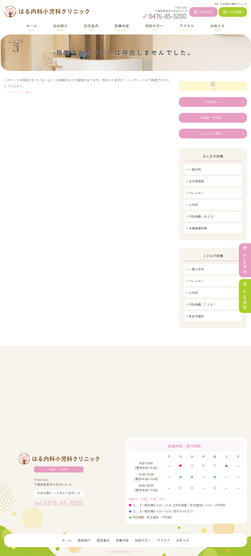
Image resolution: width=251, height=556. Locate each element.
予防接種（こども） (202, 304)
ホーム (31, 27)
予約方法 (211, 102)
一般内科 (195, 169)
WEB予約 (203, 11)
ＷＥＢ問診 (245, 296)
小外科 (193, 204)
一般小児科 (196, 269)
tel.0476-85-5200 (58, 503)
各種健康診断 (198, 228)
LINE (213, 86)
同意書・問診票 (211, 118)
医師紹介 (60, 27)
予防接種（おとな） (202, 216)
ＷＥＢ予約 (245, 260)
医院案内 (91, 27)
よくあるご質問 (211, 133)
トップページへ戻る (17, 92)
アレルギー (196, 193)
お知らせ (217, 27)
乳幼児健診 (196, 316)
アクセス (187, 27)
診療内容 (122, 27)
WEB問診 (232, 11)
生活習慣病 (196, 181)
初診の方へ (154, 27)
